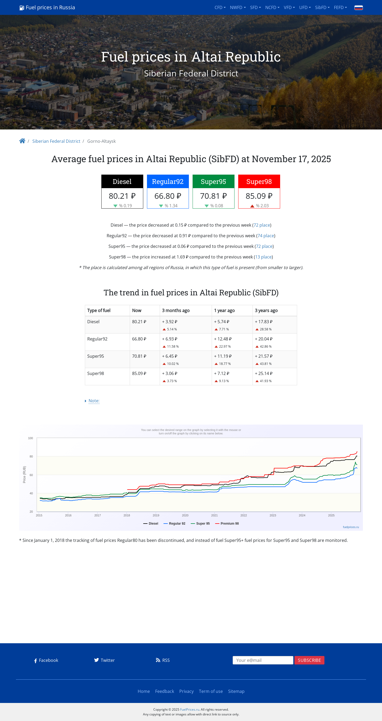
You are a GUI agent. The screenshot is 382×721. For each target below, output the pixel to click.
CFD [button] (219, 7)
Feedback (164, 691)
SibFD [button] (321, 7)
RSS (162, 660)
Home (144, 691)
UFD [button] (303, 7)
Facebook (45, 660)
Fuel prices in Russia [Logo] (47, 7)
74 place (266, 236)
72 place (262, 225)
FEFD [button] (339, 7)
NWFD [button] (236, 7)
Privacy (186, 691)
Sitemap (236, 691)
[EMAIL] (263, 660)
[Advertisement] (191, 602)
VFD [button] (288, 7)
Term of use (211, 691)
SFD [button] (254, 7)
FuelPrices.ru (189, 709)
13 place (263, 257)
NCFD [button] (270, 7)
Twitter (103, 660)
